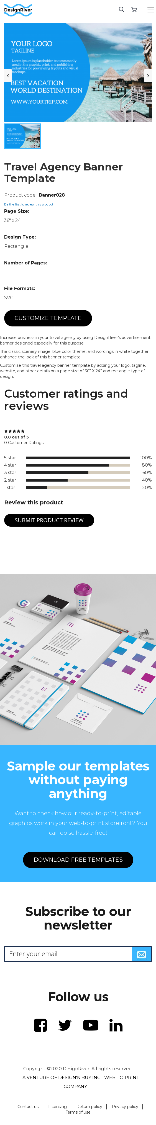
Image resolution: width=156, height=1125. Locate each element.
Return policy (89, 1106)
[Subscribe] (141, 954)
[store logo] (18, 10)
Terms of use (78, 1112)
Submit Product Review (49, 520)
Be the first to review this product (28, 204)
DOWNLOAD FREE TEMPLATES (78, 859)
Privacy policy (125, 1106)
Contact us (28, 1106)
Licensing (57, 1106)
